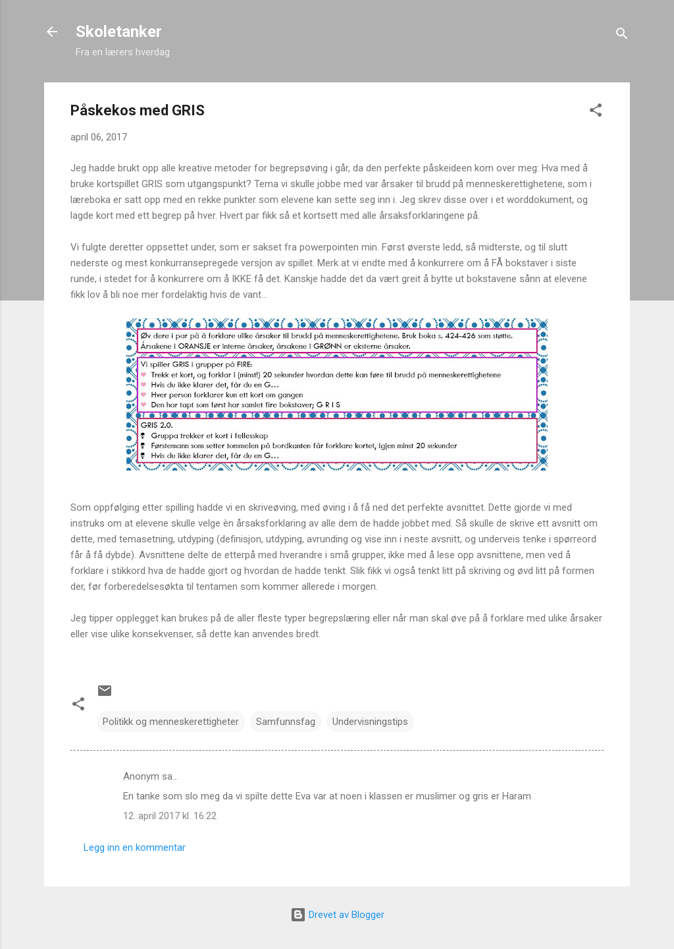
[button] (596, 112)
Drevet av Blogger (337, 915)
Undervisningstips (370, 722)
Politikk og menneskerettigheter (171, 722)
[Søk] (622, 36)
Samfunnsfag (285, 722)
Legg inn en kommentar (135, 847)
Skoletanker (119, 31)
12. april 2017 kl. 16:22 (170, 816)
